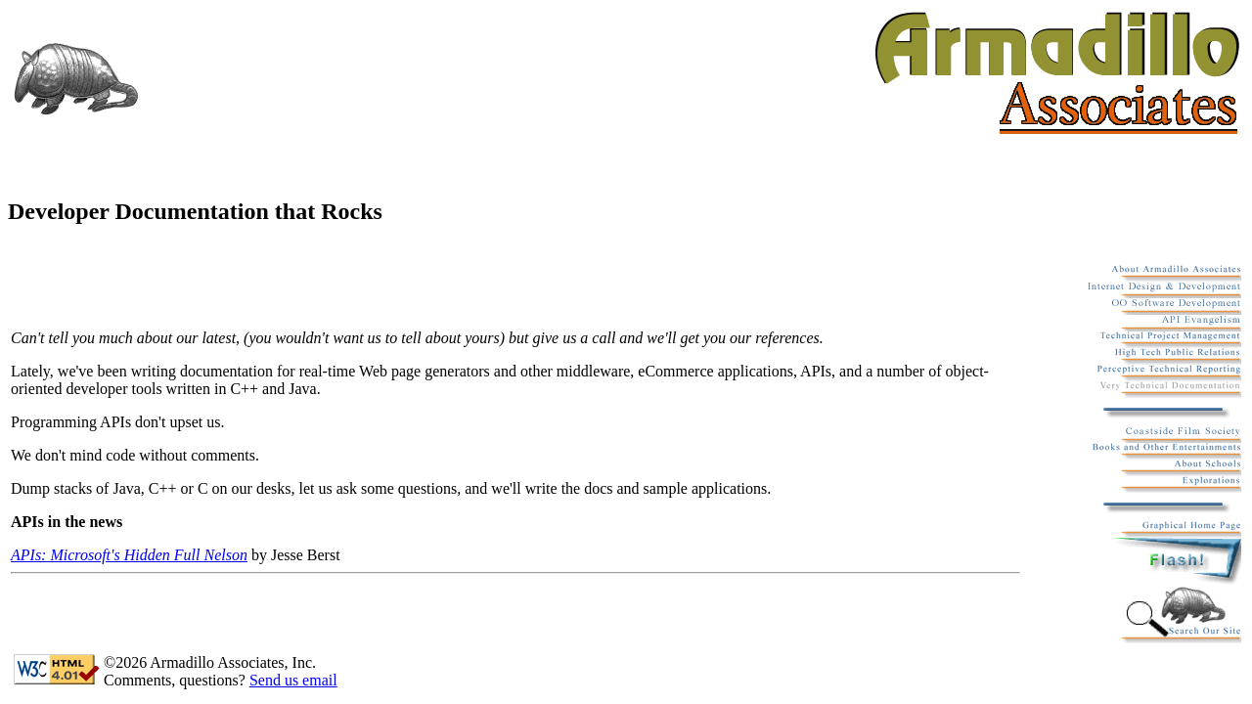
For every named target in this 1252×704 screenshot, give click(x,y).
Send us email (293, 680)
